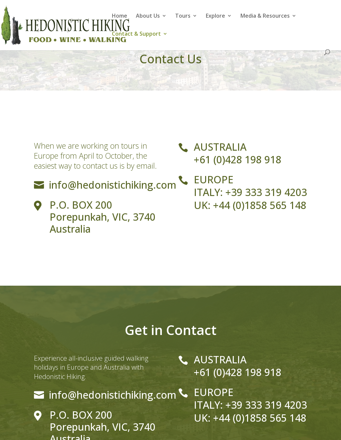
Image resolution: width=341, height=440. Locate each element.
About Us (148, 16)
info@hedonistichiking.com (112, 185)
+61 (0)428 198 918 (237, 159)
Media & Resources (265, 16)
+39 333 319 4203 (266, 192)
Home (119, 16)
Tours (182, 16)
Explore (215, 16)
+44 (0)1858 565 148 (259, 205)
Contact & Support (136, 34)
